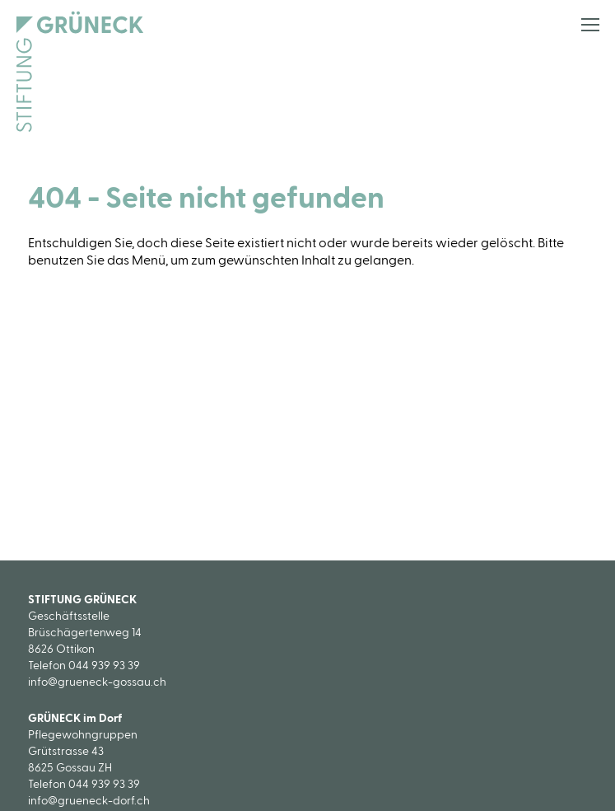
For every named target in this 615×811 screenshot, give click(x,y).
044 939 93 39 (104, 666)
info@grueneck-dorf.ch (89, 801)
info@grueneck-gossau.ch (97, 682)
